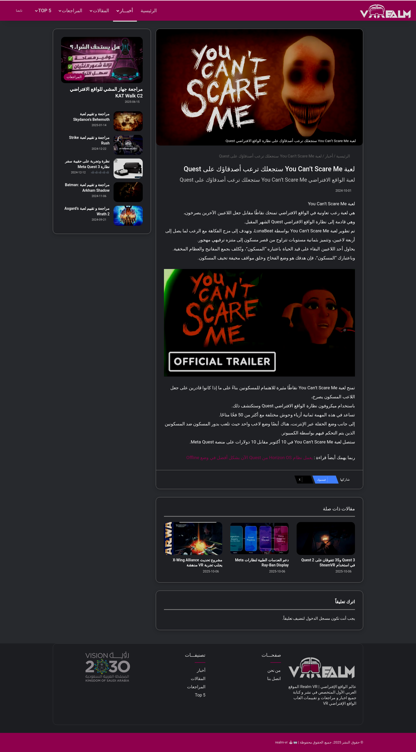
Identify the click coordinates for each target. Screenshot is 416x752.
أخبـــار (126, 10)
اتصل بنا (274, 678)
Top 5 (44, 10)
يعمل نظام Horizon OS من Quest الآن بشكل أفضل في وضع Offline (249, 457)
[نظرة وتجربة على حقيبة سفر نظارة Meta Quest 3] (128, 168)
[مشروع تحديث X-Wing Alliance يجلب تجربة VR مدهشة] (193, 538)
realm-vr (281, 742)
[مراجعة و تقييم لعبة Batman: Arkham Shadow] (128, 192)
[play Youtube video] (259, 323)
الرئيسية (149, 10)
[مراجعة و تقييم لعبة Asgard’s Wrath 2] (128, 216)
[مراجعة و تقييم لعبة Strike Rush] (128, 145)
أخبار (329, 156)
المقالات (101, 10)
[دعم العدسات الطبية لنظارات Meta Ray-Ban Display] (259, 538)
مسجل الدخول (318, 618)
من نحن (274, 670)
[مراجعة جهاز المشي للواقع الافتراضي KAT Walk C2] (102, 60)
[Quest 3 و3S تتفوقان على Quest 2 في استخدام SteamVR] (326, 538)
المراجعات (72, 10)
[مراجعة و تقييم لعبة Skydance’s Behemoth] (128, 121)
